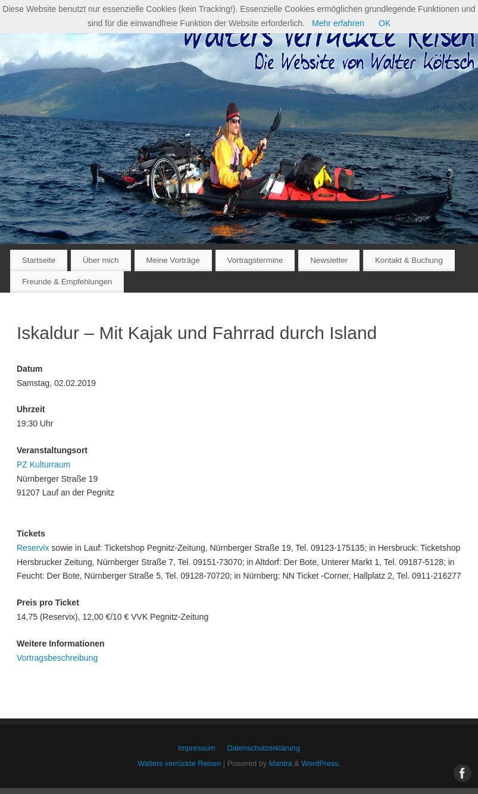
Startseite (38, 260)
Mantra (280, 764)
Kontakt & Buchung (409, 260)
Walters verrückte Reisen (179, 764)
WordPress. (320, 764)
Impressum (196, 748)
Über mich (101, 260)
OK (384, 23)
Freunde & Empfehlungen (67, 281)
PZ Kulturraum (43, 464)
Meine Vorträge (172, 260)
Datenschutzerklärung (263, 748)
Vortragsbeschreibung (57, 658)
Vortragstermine (255, 260)
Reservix (33, 548)
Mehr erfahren (338, 23)
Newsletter (329, 260)
